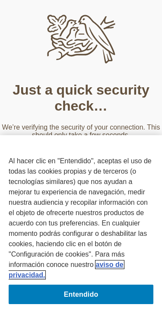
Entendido (81, 294)
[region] (81, 223)
